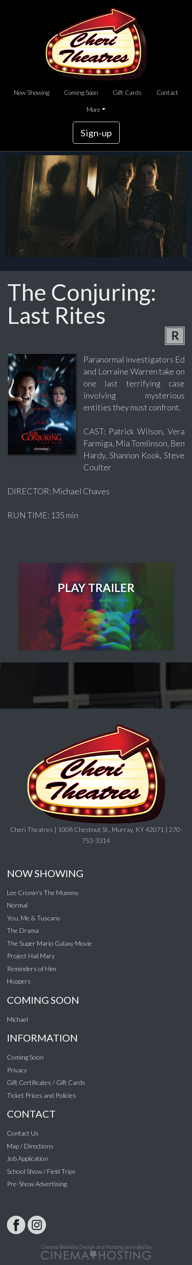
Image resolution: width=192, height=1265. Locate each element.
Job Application (27, 1158)
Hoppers (19, 981)
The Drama (23, 930)
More (93, 109)
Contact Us (23, 1133)
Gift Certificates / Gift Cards (46, 1082)
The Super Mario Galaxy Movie (49, 943)
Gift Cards (127, 92)
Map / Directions (30, 1146)
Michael (17, 1019)
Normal (17, 905)
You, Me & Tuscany (33, 918)
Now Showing (31, 92)
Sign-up (96, 132)
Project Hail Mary (31, 956)
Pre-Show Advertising (37, 1184)
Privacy (17, 1070)
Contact (167, 92)
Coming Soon (81, 92)
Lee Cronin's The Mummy (43, 892)
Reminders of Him (31, 968)
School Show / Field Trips (41, 1171)
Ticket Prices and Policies (41, 1095)
